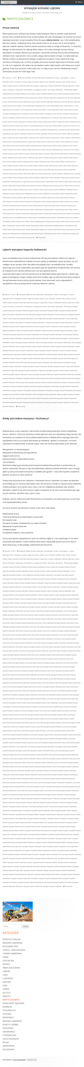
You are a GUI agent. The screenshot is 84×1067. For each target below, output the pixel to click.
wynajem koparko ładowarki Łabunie (22, 858)
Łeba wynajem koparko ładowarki (26, 595)
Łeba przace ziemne (53, 142)
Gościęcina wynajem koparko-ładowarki (59, 323)
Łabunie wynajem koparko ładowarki (59, 591)
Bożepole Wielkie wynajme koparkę (59, 311)
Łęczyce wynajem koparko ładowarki (32, 599)
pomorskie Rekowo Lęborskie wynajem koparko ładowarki (61, 683)
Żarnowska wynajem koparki (54, 882)
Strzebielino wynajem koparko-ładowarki (59, 390)
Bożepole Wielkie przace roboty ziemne (27, 94)
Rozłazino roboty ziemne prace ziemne (21, 210)
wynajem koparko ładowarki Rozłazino (47, 874)
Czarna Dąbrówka (12, 953)
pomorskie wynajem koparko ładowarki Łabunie (26, 759)
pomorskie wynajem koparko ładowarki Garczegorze (45, 747)
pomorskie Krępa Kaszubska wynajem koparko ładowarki (34, 639)
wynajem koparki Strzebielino (45, 838)
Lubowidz (52, 82)
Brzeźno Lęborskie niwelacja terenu (55, 98)
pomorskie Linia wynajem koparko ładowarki (17, 643)
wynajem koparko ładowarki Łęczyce (20, 862)
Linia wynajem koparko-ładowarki (51, 334)
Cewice (5, 319)
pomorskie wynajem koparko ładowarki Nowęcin (33, 771)
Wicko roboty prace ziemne (12, 226)
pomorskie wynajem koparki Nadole (32, 719)
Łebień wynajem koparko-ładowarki (62, 346)
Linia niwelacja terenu (36, 126)
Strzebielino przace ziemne (47, 218)
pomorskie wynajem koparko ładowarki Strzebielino (55, 783)
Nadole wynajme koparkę (54, 354)
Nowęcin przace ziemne (26, 178)
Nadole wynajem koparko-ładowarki (33, 354)
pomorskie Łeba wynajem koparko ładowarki (33, 651)
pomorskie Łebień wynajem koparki (61, 651)
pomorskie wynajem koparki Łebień (55, 715)
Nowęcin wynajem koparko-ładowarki (34, 366)
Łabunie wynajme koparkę (44, 342)
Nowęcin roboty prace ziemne (44, 178)
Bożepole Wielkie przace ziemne (52, 94)
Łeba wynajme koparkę (23, 346)
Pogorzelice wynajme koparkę (48, 370)
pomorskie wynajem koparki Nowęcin (48, 723)
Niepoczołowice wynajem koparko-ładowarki (25, 358)
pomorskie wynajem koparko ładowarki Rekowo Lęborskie (22, 779)
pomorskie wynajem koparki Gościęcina (25, 707)
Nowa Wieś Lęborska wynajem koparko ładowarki (31, 607)
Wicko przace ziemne (73, 221)
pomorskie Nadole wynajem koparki (22, 659)
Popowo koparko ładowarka (68, 370)
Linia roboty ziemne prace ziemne (28, 130)
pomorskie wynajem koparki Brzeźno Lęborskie (62, 699)
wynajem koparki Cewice (72, 814)
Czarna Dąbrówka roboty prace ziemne (33, 110)
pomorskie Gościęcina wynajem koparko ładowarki (59, 631)
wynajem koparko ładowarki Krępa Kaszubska (23, 854)
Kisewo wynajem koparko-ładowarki (46, 326)
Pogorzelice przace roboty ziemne (33, 182)
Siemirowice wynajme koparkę (13, 390)
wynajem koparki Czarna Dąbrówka (14, 819)
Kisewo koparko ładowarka (24, 326)
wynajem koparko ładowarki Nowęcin (59, 866)
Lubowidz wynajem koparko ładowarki (15, 591)
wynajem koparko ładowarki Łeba (46, 858)
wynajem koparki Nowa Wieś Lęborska (38, 830)
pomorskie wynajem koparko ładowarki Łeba (57, 759)
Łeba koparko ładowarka (62, 342)
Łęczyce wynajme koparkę (68, 350)
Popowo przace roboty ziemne (63, 186)
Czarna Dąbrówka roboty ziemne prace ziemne (62, 110)
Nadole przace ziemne (35, 158)
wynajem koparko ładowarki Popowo (36, 870)
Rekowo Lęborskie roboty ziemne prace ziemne (62, 202)
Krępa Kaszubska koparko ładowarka (28, 331)
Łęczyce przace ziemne (16, 154)
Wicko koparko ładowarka (23, 394)
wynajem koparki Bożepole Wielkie (27, 814)
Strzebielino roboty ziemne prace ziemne (16, 221)
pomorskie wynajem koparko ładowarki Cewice (50, 743)
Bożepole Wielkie (26, 78)
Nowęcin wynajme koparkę (56, 366)
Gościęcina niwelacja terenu (12, 114)
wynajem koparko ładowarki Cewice (34, 846)
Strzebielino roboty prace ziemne (68, 218)
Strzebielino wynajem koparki (12, 810)
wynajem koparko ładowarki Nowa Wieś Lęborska (30, 866)
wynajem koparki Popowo (19, 834)
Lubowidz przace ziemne (11, 134)
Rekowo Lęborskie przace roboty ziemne (55, 198)
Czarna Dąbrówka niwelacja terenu (34, 106)
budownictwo (49, 78)
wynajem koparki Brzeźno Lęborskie (51, 814)
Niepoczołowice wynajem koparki (21, 603)
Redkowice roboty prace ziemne (54, 194)
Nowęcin (36, 86)
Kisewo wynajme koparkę (67, 326)
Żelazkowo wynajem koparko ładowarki (48, 886)
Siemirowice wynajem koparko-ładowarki (64, 386)
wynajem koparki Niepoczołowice (14, 830)
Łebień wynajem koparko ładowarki (67, 595)
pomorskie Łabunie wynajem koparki (28, 647)
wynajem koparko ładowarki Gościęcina (44, 850)
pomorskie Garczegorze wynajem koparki (43, 627)
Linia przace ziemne (69, 126)
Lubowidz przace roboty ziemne (69, 130)
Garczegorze (19, 323)
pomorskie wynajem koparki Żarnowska (67, 735)
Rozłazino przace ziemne (51, 206)
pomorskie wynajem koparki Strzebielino (16, 735)
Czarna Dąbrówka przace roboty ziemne (59, 106)
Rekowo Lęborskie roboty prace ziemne (33, 202)
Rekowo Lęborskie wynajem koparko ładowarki (42, 802)
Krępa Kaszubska (33, 82)
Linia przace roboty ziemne (53, 126)
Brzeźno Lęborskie (38, 78)
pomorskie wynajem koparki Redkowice (49, 727)
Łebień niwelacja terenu (34, 146)
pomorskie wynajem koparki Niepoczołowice (59, 719)
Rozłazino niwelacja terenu (12, 206)
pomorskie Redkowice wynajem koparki (35, 679)
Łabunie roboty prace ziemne (55, 138)
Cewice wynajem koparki (37, 571)
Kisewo (24, 82)
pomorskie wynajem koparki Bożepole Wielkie (31, 699)
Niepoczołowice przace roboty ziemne (47, 162)
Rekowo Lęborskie (68, 86)
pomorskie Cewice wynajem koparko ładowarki (18, 623)
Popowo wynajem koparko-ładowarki (15, 374)
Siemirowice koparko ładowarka (40, 386)
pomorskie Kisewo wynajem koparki (15, 635)
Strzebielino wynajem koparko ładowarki (36, 810)
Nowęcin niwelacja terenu (65, 174)
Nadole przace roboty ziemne (17, 158)
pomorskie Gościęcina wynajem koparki (29, 631)
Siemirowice (19, 90)
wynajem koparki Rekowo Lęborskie (60, 834)
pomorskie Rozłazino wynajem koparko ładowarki (45, 687)
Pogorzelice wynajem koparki (25, 611)
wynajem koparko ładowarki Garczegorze (16, 850)
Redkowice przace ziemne (34, 194)
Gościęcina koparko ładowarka (34, 323)
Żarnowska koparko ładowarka (38, 398)
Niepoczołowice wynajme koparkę (52, 358)
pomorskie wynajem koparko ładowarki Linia (37, 755)
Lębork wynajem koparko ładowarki (24, 249)
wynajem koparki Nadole (67, 827)
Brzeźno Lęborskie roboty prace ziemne (54, 102)
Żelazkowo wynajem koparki (25, 886)
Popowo (51, 86)
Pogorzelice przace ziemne (55, 182)
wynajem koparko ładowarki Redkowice (62, 870)
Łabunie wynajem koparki (37, 591)
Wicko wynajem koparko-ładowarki (44, 394)
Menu (80, 2)
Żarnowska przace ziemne (22, 229)
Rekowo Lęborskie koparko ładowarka (48, 378)
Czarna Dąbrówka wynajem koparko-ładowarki (49, 319)
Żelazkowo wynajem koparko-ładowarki (57, 402)
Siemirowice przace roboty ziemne (66, 210)
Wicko (45, 90)
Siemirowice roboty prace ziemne (32, 214)
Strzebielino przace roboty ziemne (25, 218)
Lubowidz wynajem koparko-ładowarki (36, 338)
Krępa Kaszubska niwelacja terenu (69, 122)
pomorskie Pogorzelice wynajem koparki (60, 671)
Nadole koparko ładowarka (12, 354)
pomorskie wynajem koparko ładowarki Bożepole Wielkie (49, 739)
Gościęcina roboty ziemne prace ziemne (21, 118)
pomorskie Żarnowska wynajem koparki (30, 791)
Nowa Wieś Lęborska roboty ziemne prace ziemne (40, 174)
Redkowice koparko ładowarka (56, 374)
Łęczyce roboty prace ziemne (34, 154)
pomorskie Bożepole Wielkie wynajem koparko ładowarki (39, 615)
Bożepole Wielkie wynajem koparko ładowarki (30, 567)
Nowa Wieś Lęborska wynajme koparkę (63, 362)
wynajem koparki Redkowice (38, 834)
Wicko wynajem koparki (58, 810)
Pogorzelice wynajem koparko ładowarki (49, 611)
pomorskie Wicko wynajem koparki (49, 695)
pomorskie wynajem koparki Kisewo (51, 707)
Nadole (5, 86)
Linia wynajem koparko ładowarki (49, 587)
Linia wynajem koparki (29, 587)
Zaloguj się (32, 1060)
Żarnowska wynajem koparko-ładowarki (63, 398)
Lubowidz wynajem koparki (69, 587)
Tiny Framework (19, 1060)
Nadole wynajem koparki (53, 599)
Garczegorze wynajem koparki (63, 575)
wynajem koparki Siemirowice (25, 838)
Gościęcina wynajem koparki (40, 579)
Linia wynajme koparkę (70, 334)
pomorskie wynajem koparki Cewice (14, 703)
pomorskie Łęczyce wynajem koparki (39, 655)
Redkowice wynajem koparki (43, 799)
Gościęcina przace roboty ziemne (33, 114)
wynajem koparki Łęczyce (49, 827)
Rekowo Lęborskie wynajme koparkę (28, 382)
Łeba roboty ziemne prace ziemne (14, 146)
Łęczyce (73, 82)
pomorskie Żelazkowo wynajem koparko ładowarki (46, 795)
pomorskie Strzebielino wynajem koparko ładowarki (20, 695)
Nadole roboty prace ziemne (53, 158)
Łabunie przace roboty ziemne (18, 138)
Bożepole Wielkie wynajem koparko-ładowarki (31, 311)
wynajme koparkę (22, 398)
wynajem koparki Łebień (32, 827)
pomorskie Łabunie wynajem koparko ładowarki (57, 647)
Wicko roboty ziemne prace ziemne (33, 226)
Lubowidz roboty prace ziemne (30, 134)
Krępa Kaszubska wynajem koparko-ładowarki (57, 331)
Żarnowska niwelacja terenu (54, 226)
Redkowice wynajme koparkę (25, 378)
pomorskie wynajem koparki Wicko (41, 735)
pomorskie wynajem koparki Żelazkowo (16, 739)
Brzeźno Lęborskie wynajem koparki (58, 567)
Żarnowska (51, 90)
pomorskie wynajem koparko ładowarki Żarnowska (43, 787)
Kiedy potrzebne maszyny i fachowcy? (26, 418)
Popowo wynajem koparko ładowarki (20, 799)
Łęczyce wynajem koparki (11, 599)
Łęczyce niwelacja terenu (55, 150)
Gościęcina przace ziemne (53, 114)
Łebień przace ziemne (70, 146)
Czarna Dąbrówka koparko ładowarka (20, 319)
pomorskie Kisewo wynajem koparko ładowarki (43, 635)
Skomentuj (42, 238)
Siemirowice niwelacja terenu (44, 210)
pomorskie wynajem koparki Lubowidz (56, 711)
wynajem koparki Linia (39, 822)
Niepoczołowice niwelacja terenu (23, 162)
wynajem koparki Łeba (16, 827)
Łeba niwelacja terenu (19, 142)
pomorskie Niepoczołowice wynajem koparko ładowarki (43, 663)
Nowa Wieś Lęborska (26, 86)
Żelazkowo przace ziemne (53, 234)
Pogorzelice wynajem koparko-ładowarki (23, 370)
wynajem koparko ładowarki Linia (51, 854)
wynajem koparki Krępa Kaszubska (20, 822)
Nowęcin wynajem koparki (57, 607)
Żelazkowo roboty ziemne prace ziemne (21, 238)
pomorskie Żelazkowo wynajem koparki (16, 795)
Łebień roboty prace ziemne (12, 150)
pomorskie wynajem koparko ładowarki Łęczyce (43, 763)
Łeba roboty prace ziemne (69, 142)
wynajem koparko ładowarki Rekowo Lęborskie (18, 874)
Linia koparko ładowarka (31, 334)
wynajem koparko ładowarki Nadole (45, 862)
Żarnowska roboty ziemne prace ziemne (66, 229)
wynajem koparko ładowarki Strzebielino (24, 878)
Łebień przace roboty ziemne (52, 146)
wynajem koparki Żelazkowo (25, 842)
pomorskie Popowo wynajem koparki (50, 675)
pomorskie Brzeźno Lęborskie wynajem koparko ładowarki (34, 619)
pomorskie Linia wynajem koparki (65, 639)
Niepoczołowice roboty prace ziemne (20, 166)
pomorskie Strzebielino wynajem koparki (63, 691)
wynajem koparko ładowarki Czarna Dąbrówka (62, 846)
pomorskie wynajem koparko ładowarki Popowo (27, 775)
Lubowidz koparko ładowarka (12, 338)
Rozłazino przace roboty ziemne (32, 206)
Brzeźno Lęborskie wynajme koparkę (67, 315)
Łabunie (58, 82)
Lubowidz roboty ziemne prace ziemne (54, 134)
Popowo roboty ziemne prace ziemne (45, 190)
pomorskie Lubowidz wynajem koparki (45, 643)
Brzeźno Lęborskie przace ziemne (29, 102)
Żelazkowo (59, 90)
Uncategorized (37, 90)
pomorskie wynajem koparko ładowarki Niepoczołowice (33, 767)
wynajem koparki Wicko (64, 838)
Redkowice (58, 86)
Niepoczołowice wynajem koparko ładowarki (47, 603)
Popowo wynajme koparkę (37, 374)
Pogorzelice (44, 86)
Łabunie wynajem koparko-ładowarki (22, 342)
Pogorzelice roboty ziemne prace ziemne (21, 186)
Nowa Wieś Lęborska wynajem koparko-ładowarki (32, 362)
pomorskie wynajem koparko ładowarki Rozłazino (58, 779)
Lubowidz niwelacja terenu (49, 130)
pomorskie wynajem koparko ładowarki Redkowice (61, 775)
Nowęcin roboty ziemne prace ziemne (67, 178)
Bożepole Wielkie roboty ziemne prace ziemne (27, 98)
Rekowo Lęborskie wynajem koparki (14, 802)
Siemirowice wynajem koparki (39, 807)
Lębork (42, 82)
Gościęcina (17, 82)
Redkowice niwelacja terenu (68, 190)
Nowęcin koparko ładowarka (12, 366)
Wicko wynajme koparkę (65, 394)
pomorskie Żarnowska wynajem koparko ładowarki (62, 791)
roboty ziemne (10, 1024)
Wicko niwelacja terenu (38, 221)
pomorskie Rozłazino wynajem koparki (15, 687)
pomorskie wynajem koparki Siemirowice (60, 731)
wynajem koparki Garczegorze (37, 819)
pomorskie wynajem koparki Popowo (23, 727)
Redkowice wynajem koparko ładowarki (66, 799)
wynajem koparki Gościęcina (57, 819)
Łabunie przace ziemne (36, 138)
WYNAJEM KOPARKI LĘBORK (42, 8)
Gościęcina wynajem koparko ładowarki (64, 579)
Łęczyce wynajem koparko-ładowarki (46, 350)
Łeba (63, 82)
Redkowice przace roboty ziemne (14, 194)
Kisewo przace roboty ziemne (62, 118)
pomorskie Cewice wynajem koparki (66, 619)
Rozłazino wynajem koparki (68, 802)
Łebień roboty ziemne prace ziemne (34, 150)
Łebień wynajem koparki (46, 595)
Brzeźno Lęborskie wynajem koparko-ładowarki (39, 315)
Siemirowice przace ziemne (12, 214)
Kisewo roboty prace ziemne (22, 122)
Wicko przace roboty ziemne (56, 221)
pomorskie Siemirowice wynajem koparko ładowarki (32, 691)
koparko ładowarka (9, 331)
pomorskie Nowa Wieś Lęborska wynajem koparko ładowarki (41, 667)
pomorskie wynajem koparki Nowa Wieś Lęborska (19, 723)
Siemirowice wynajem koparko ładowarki (62, 807)
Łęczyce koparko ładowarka (24, 350)
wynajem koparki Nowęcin (60, 830)
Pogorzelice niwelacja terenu (12, 182)
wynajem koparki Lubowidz (57, 822)
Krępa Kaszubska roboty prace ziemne (15, 126)
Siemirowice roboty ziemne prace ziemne (58, 214)
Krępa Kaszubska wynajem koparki (56, 583)
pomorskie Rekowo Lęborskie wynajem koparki (25, 683)
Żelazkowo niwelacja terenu (12, 234)
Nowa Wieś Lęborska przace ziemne (56, 170)
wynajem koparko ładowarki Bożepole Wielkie (51, 842)
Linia (46, 82)
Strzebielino (28, 90)
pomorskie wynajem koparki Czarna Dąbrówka (42, 703)
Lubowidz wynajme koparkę (58, 338)
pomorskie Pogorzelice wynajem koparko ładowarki (20, 675)
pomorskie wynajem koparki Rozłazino (33, 731)
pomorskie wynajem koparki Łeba (31, 715)
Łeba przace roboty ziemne (37, 142)
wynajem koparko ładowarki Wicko (50, 878)
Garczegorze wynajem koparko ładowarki (16, 579)
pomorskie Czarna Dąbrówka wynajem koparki (50, 623)
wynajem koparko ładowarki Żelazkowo (31, 882)
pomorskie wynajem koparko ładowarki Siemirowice (20, 783)
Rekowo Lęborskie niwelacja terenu (29, 198)
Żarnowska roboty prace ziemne (42, 229)
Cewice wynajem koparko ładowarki (58, 571)
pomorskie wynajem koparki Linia (31, 711)
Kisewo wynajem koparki (11, 583)
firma (12, 82)
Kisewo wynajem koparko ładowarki (32, 583)
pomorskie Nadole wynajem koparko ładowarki (50, 659)
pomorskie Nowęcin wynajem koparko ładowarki (31, 671)
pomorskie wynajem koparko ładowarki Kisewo (39, 751)
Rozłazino (11, 90)
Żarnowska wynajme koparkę (12, 402)
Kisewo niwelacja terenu (43, 118)
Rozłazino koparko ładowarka (51, 382)
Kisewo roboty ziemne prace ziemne (45, 122)
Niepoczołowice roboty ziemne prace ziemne (48, 166)
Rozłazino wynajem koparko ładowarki (15, 807)
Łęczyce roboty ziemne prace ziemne (56, 154)
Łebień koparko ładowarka (41, 346)
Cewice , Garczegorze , (62, 78)
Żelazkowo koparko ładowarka (33, 402)
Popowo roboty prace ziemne (23, 190)
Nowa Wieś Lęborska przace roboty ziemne (28, 170)
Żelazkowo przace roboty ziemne (33, 234)
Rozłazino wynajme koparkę (19, 386)
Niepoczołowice (13, 86)
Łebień (68, 82)
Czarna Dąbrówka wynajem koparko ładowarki (37, 575)
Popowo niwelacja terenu (44, 186)
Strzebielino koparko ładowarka (34, 390)
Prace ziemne (11, 27)
